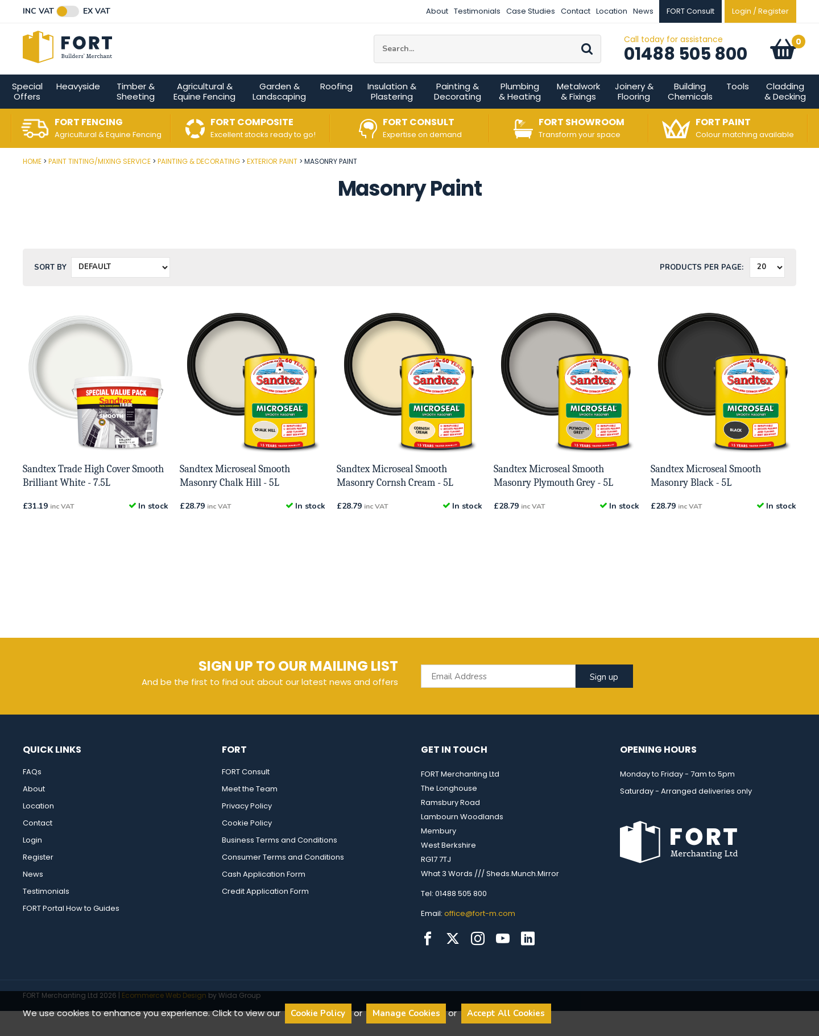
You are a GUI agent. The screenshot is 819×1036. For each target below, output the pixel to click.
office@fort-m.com (479, 938)
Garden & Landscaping (279, 116)
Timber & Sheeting (136, 116)
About (437, 11)
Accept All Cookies (506, 1013)
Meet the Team (250, 813)
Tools (737, 111)
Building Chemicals (690, 116)
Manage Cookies (406, 1013)
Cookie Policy (247, 848)
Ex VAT (96, 11)
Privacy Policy (247, 831)
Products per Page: (701, 292)
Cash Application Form (263, 899)
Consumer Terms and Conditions (283, 882)
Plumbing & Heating (520, 116)
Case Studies (530, 11)
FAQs (32, 796)
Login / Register (760, 11)
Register (38, 882)
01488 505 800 (685, 67)
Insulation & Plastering (391, 116)
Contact (575, 11)
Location (611, 11)
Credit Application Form (265, 916)
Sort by (50, 292)
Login (32, 865)
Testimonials (477, 11)
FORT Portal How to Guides (71, 933)
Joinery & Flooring (634, 116)
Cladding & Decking (785, 116)
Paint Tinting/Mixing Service (99, 186)
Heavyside (78, 111)
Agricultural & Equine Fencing (204, 116)
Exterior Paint (272, 186)
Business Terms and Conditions (279, 865)
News (643, 11)
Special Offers (27, 116)
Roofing (336, 111)
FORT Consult (246, 796)
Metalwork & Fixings (578, 116)
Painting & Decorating (457, 116)
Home (32, 186)
